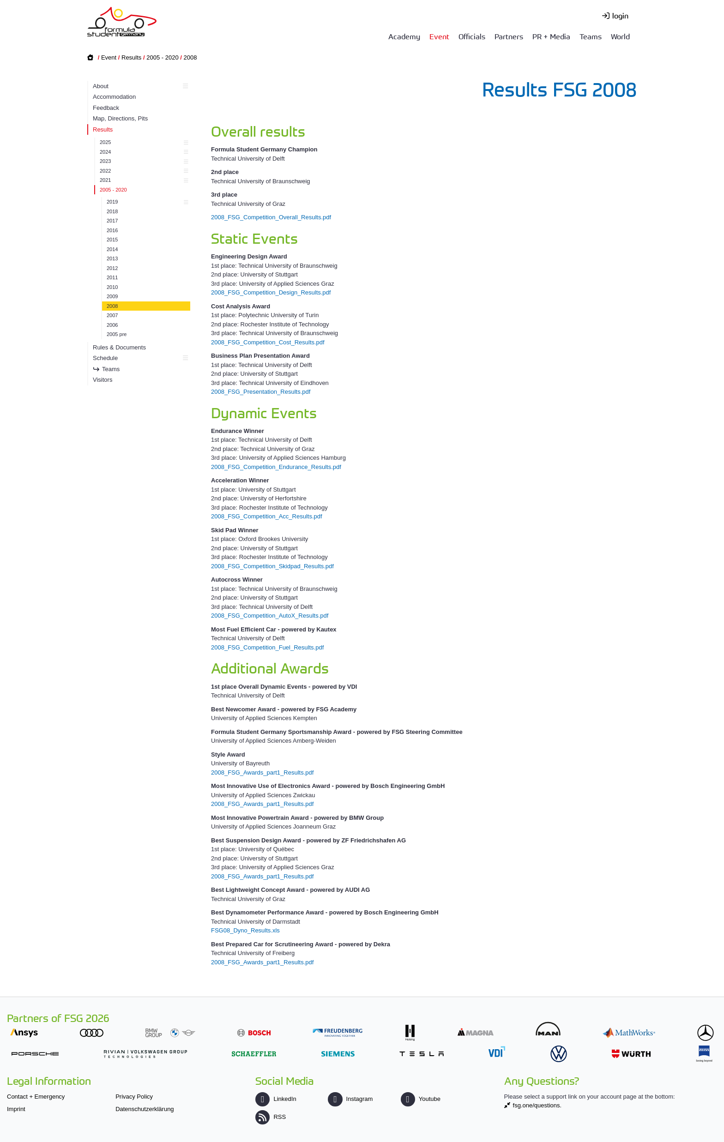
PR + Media (551, 36)
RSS (270, 1116)
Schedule (139, 358)
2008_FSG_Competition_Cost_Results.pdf (268, 342)
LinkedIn (275, 1098)
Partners (509, 36)
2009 (112, 296)
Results (131, 57)
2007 (112, 315)
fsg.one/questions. (537, 1105)
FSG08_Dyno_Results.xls (245, 930)
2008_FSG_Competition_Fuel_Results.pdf (267, 647)
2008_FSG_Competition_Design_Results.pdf (271, 292)
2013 (112, 258)
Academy (404, 36)
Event (439, 36)
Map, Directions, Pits (120, 118)
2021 (143, 180)
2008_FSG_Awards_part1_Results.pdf (262, 772)
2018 (112, 211)
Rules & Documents (119, 347)
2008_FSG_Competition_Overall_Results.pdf (271, 217)
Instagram (350, 1098)
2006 (112, 325)
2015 (112, 239)
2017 (112, 220)
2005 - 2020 (162, 57)
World (620, 36)
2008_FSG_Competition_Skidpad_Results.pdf (272, 566)
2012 (112, 268)
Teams (590, 36)
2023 (143, 161)
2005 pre (117, 334)
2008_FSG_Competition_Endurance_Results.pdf (276, 466)
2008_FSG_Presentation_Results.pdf (260, 391)
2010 (112, 287)
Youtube (420, 1098)
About (139, 86)
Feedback (106, 107)
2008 (190, 57)
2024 (143, 152)
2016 (112, 230)
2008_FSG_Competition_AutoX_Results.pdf (269, 615)
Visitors (102, 379)
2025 (143, 142)
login (620, 15)
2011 (112, 277)
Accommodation (114, 96)
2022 (143, 171)
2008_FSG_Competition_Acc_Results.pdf (266, 516)
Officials (472, 36)
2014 (112, 249)
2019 (146, 201)
